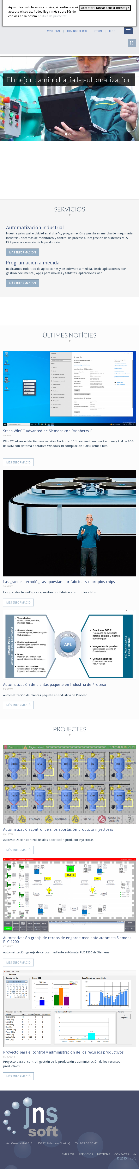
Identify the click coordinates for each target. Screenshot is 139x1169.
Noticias (103, 1154)
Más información (22, 252)
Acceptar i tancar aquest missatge (105, 8)
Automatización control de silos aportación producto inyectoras (58, 829)
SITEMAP (98, 31)
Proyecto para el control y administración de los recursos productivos (63, 1052)
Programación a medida (33, 263)
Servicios (86, 1154)
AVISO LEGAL (53, 31)
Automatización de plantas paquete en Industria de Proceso (54, 684)
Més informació (18, 462)
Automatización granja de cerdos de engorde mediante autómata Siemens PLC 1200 (67, 940)
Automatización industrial (35, 227)
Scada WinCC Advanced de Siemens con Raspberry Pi (48, 431)
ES (132, 43)
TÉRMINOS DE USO (77, 31)
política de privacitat (52, 16)
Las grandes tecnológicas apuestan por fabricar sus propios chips (59, 582)
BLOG (112, 31)
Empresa (68, 1154)
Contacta (121, 1154)
